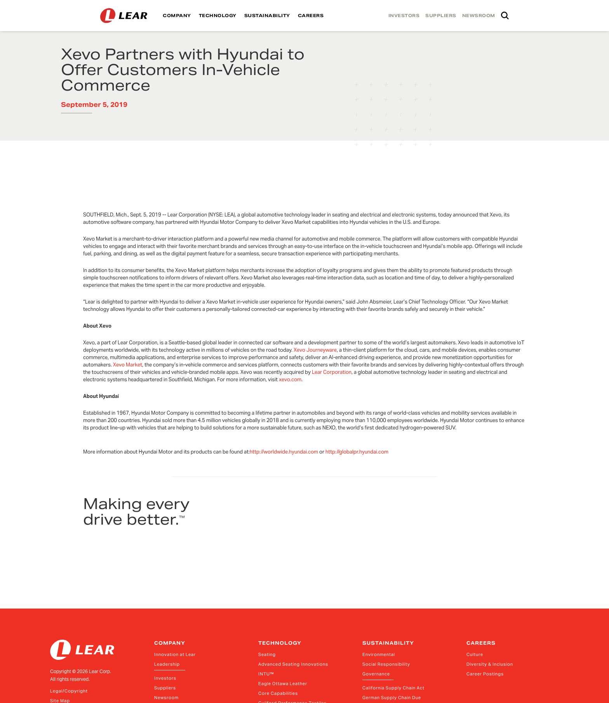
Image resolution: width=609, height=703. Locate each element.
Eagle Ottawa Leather (282, 683)
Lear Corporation (331, 372)
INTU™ (266, 674)
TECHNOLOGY (218, 15)
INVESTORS (404, 15)
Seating (267, 654)
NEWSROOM (478, 15)
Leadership (167, 664)
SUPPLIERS (440, 15)
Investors (165, 678)
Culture (474, 654)
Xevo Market (127, 364)
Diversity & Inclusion (489, 664)
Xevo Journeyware (315, 350)
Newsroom (166, 697)
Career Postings (485, 674)
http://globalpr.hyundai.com (356, 451)
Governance (376, 674)
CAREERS (311, 15)
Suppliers (165, 688)
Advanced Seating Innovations (293, 664)
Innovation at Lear (175, 654)
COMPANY (177, 15)
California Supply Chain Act (393, 688)
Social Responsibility (386, 664)
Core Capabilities (278, 693)
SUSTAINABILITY (267, 15)
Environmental (378, 654)
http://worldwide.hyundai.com (284, 451)
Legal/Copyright (69, 691)
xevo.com (290, 379)
